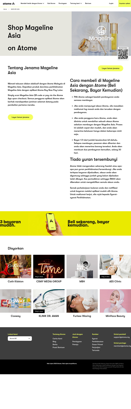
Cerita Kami (57, 339)
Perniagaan (63, 3)
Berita (55, 344)
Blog (54, 342)
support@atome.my (122, 337)
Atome (5, 9)
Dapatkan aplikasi (124, 3)
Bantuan (88, 3)
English (111, 3)
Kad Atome (51, 3)
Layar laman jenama (20, 117)
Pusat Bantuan (59, 347)
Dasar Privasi (97, 344)
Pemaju (75, 344)
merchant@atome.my (122, 346)
